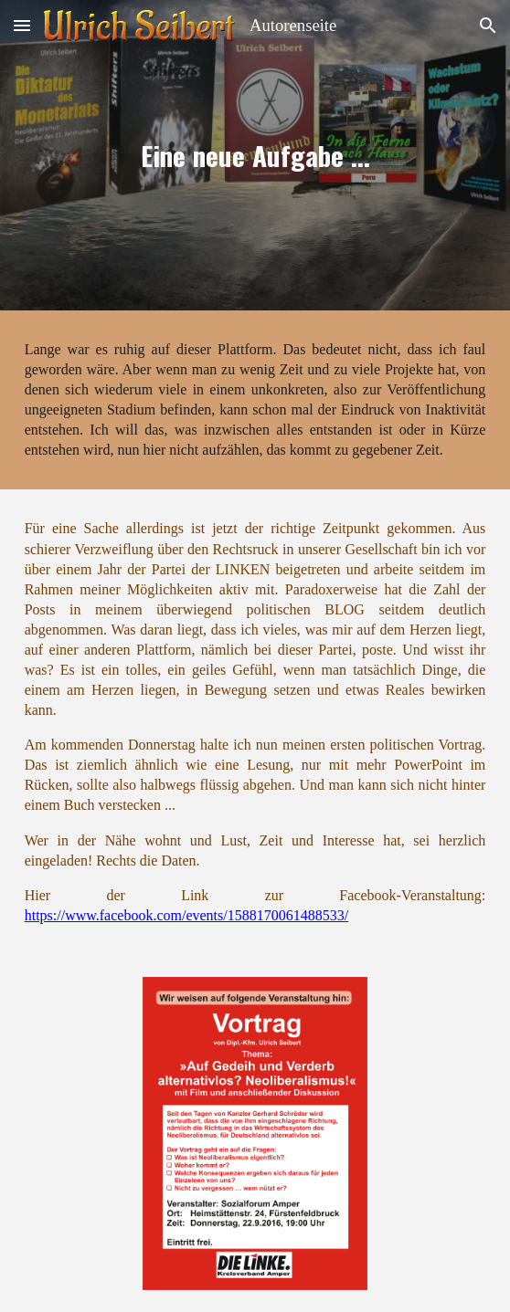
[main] (255, 155)
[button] (22, 25)
